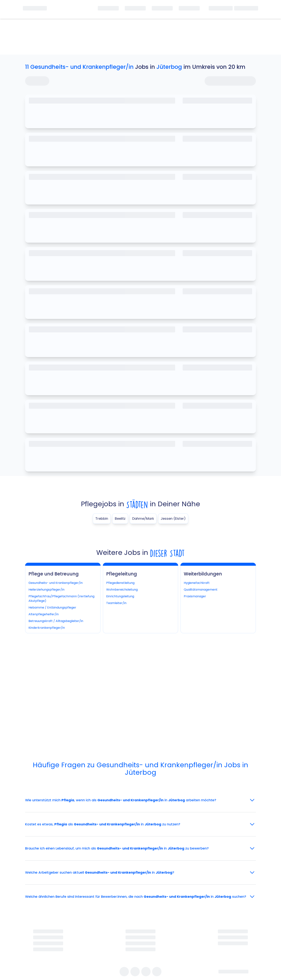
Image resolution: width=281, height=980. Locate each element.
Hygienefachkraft (197, 583)
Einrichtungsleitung (120, 596)
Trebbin (101, 518)
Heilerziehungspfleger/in (46, 589)
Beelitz (120, 518)
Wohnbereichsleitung (122, 589)
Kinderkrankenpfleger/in (46, 628)
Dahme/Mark (143, 518)
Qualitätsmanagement (200, 589)
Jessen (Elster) (173, 518)
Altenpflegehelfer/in (43, 614)
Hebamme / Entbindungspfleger (52, 607)
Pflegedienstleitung (120, 583)
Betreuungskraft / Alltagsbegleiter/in (55, 621)
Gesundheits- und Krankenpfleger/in (55, 583)
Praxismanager (195, 596)
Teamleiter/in (116, 603)
